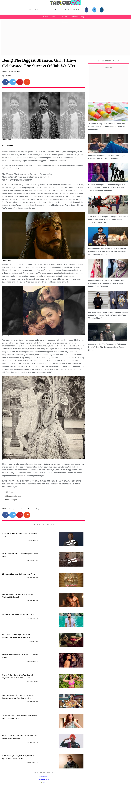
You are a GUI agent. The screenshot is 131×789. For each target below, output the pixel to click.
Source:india (5, 336)
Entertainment (59, 17)
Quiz (45, 17)
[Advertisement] (65, 38)
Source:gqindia (6, 139)
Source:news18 (6, 460)
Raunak (8, 76)
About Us (34, 9)
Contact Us (72, 9)
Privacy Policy (44, 776)
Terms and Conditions (44, 779)
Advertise (52, 9)
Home (44, 782)
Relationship (77, 17)
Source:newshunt (7, 260)
